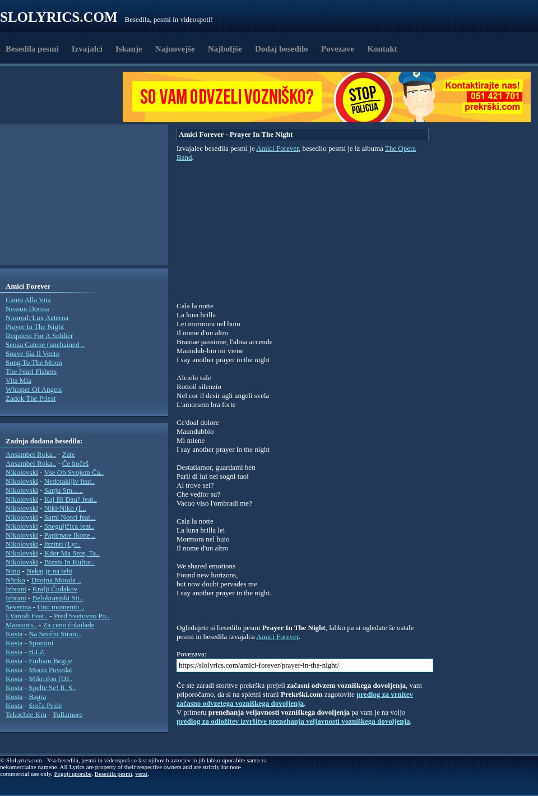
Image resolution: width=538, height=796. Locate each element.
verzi (141, 773)
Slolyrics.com (59, 17)
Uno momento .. (61, 607)
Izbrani (16, 589)
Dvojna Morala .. (56, 580)
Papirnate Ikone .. (70, 535)
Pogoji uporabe (72, 773)
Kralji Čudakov (55, 589)
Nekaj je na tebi (49, 571)
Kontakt (382, 48)
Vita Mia (18, 380)
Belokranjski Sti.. (58, 598)
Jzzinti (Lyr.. (62, 544)
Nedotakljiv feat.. (69, 481)
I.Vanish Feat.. (27, 616)
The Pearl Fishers (31, 371)
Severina (18, 607)
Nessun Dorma (27, 308)
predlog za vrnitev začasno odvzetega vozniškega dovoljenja (295, 698)
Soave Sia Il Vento (32, 353)
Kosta (14, 634)
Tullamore (68, 714)
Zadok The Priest (30, 398)
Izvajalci (87, 48)
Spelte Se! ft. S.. (52, 687)
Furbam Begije (50, 660)
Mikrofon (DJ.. (50, 678)
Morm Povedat (50, 669)
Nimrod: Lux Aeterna (37, 317)
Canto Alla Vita (28, 299)
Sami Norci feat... (70, 517)
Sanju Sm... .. (64, 490)
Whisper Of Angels (34, 389)
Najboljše (225, 48)
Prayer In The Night (35, 326)
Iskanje (128, 48)
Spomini (41, 642)
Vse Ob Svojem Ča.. (74, 472)
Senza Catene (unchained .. (45, 344)
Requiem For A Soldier (39, 335)
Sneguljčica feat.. (69, 526)
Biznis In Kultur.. (69, 562)
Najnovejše (175, 48)
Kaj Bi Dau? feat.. (70, 499)
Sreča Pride (45, 705)
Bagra (37, 696)
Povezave (337, 48)
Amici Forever (277, 148)
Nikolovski (22, 472)
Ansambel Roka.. (31, 454)
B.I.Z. (37, 651)
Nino (13, 571)
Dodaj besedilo (281, 48)
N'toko (15, 580)
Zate (68, 454)
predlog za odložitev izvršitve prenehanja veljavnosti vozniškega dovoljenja (293, 721)
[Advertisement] (65, 97)
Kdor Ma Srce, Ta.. (72, 553)
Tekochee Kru (26, 714)
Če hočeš (75, 463)
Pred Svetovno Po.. (82, 616)
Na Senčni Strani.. (55, 634)
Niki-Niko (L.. (65, 508)
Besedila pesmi (32, 48)
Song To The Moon (34, 362)
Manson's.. (21, 625)
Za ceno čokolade (69, 625)
